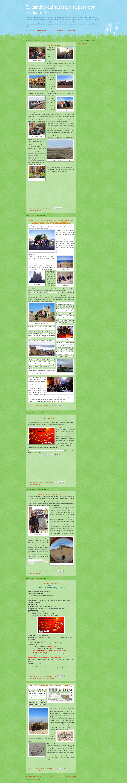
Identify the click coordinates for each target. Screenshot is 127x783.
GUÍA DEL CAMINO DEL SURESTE (41, 30)
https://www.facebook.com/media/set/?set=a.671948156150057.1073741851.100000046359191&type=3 (38, 562)
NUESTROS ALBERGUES (66, 30)
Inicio (52, 776)
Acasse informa (36, 407)
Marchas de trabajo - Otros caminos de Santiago (43, 678)
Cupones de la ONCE (37, 770)
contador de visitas (83, 43)
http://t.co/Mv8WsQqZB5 (48, 454)
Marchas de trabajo (37, 210)
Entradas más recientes (33, 776)
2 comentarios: (46, 208)
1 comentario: (47, 405)
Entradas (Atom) (36, 779)
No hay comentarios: (48, 482)
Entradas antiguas (70, 776)
